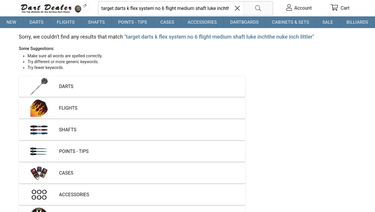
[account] (298, 8)
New (11, 22)
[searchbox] (185, 8)
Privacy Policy (103, 189)
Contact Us (30, 189)
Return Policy (135, 189)
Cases (167, 22)
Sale (328, 22)
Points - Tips (132, 22)
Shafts (96, 22)
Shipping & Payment (66, 189)
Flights (66, 22)
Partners (160, 189)
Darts (36, 22)
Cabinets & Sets (290, 22)
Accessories (202, 22)
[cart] (340, 8)
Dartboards (244, 22)
